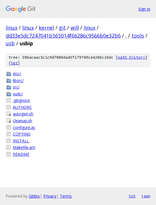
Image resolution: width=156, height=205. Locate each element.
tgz (14, 63)
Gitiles (34, 196)
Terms (66, 196)
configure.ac (24, 127)
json (145, 195)
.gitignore (21, 100)
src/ (16, 87)
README (21, 154)
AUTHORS (22, 107)
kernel (46, 27)
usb (10, 43)
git (62, 27)
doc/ (17, 73)
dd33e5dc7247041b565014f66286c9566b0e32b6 (63, 35)
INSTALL (21, 141)
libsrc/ (18, 80)
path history (131, 57)
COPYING (21, 134)
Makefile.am (24, 147)
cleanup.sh (22, 120)
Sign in (144, 9)
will (75, 27)
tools (138, 35)
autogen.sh (23, 113)
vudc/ (18, 94)
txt (132, 195)
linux (11, 27)
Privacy (49, 196)
